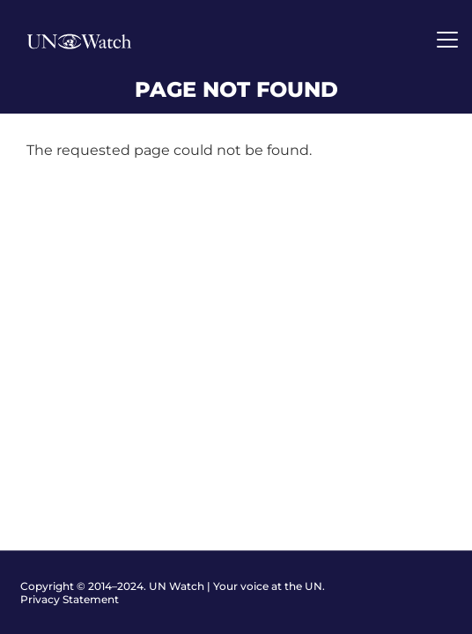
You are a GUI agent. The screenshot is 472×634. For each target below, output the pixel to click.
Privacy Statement (69, 599)
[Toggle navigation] (447, 39)
